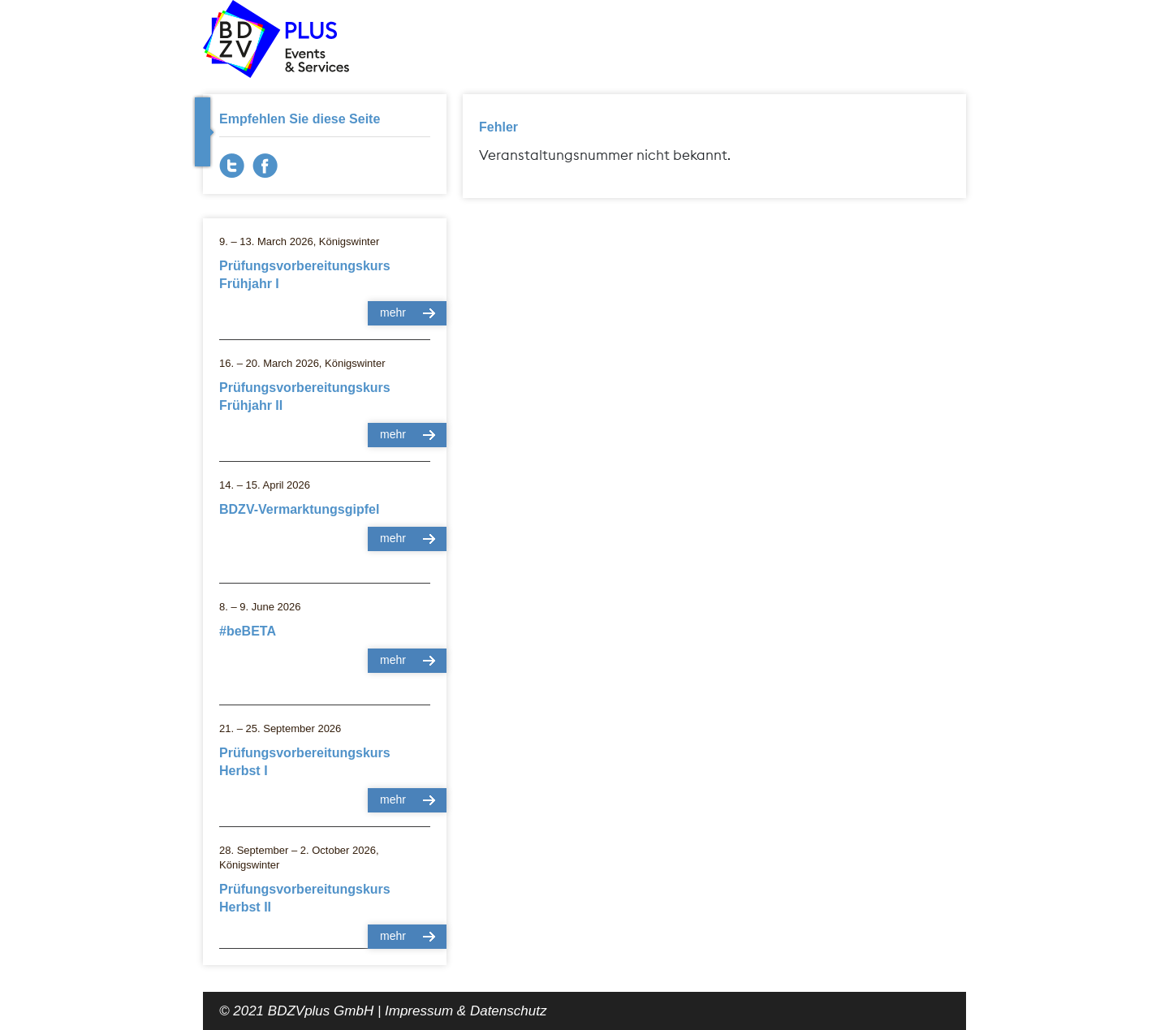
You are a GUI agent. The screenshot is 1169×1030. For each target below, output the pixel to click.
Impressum (419, 1011)
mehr (393, 312)
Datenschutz (508, 1011)
